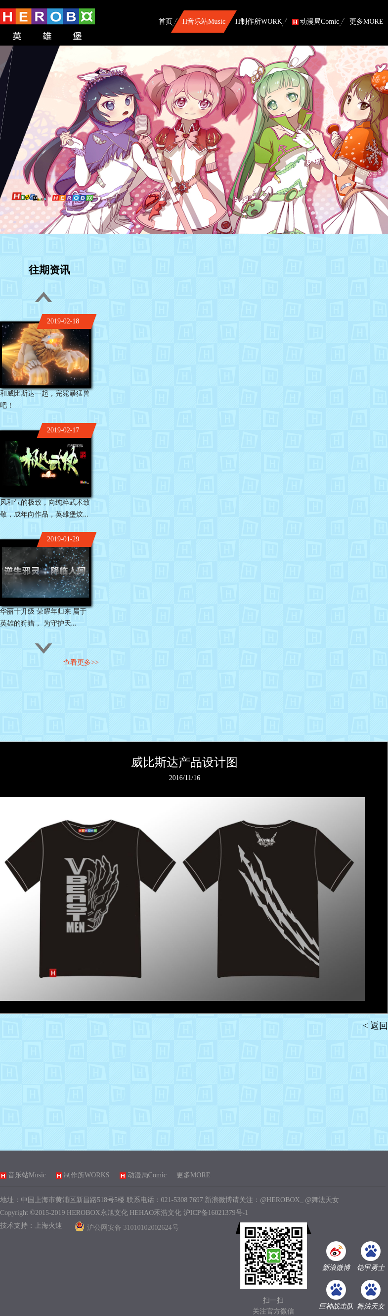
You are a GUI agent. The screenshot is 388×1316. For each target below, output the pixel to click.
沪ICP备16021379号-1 (215, 1212)
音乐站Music (27, 1175)
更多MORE (193, 1175)
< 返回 (375, 1026)
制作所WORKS (87, 1175)
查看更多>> (81, 662)
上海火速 (48, 1225)
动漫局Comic (147, 1175)
